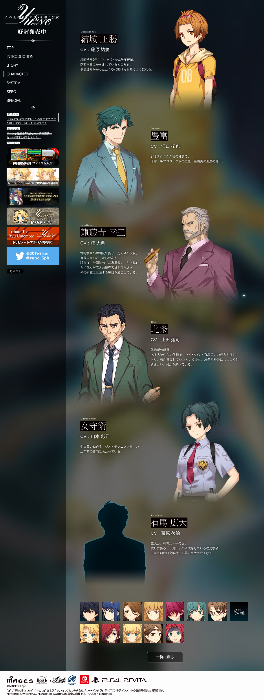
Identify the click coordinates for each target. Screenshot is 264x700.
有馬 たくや (89, 611)
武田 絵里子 (175, 611)
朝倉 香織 (196, 611)
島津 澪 (153, 611)
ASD (57, 678)
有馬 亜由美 (217, 611)
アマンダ (111, 633)
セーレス (132, 633)
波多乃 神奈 (111, 611)
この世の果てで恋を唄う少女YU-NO (33, 18)
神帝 (153, 633)
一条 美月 (132, 611)
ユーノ (89, 633)
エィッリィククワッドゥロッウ (175, 633)
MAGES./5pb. (26, 678)
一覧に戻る (165, 657)
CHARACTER (33, 74)
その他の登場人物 (239, 611)
